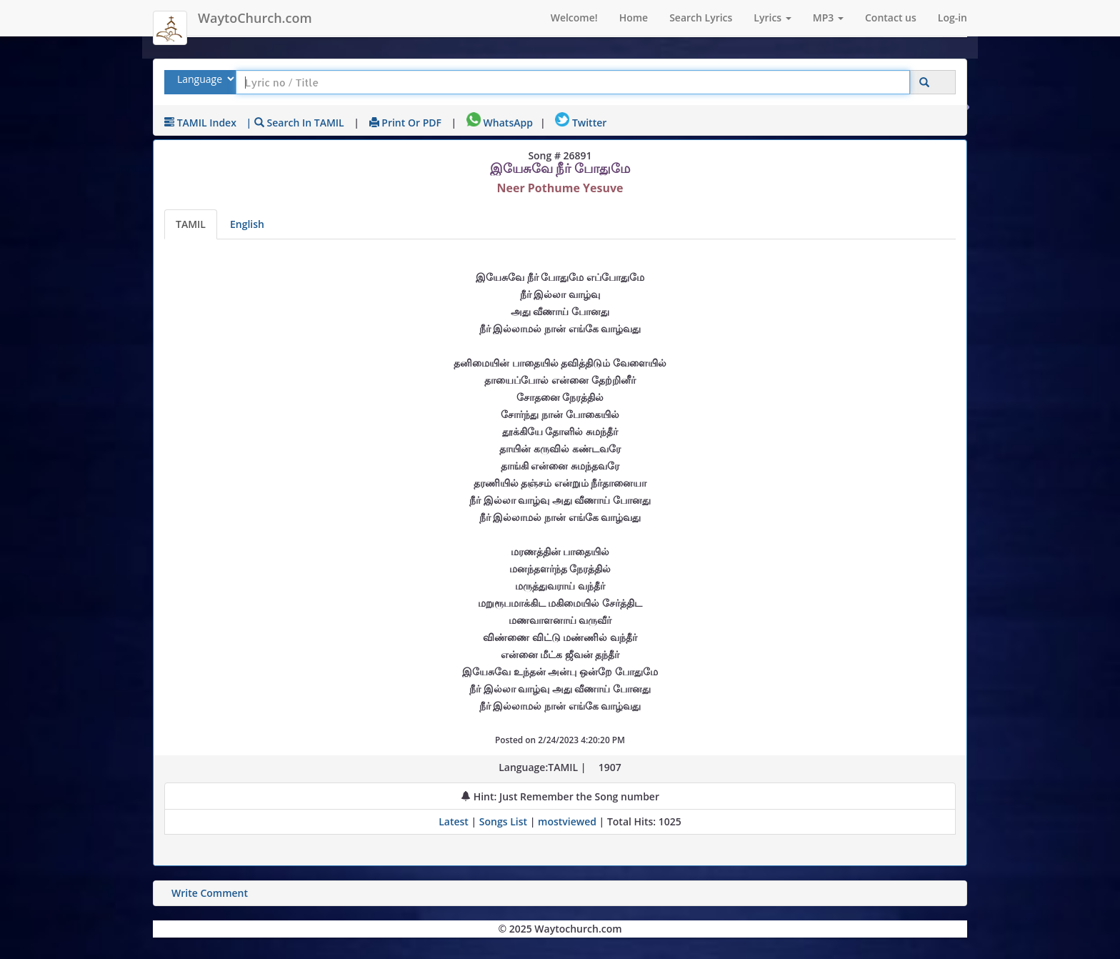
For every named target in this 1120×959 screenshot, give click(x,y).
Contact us (890, 17)
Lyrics (772, 17)
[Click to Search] (924, 82)
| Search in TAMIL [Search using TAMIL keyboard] (295, 122)
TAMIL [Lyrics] (191, 224)
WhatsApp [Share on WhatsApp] (499, 122)
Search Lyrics (700, 17)
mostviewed (567, 821)
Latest (455, 821)
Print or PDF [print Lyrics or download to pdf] (405, 122)
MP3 (828, 17)
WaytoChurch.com (255, 17)
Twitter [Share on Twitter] (580, 122)
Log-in (952, 17)
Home (634, 17)
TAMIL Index (200, 122)
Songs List (503, 821)
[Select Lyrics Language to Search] (203, 78)
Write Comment (209, 893)
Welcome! (574, 17)
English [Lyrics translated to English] (247, 224)
